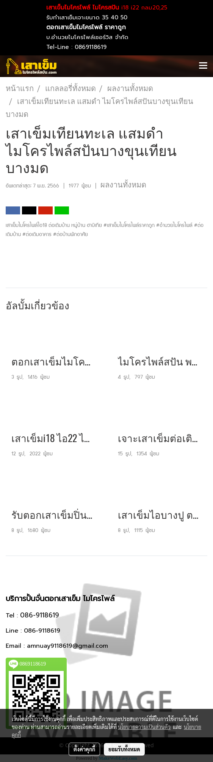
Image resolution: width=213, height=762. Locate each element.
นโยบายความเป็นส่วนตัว (144, 726)
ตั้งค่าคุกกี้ (84, 749)
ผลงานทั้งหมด (123, 185)
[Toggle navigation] (203, 66)
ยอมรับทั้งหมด (124, 749)
